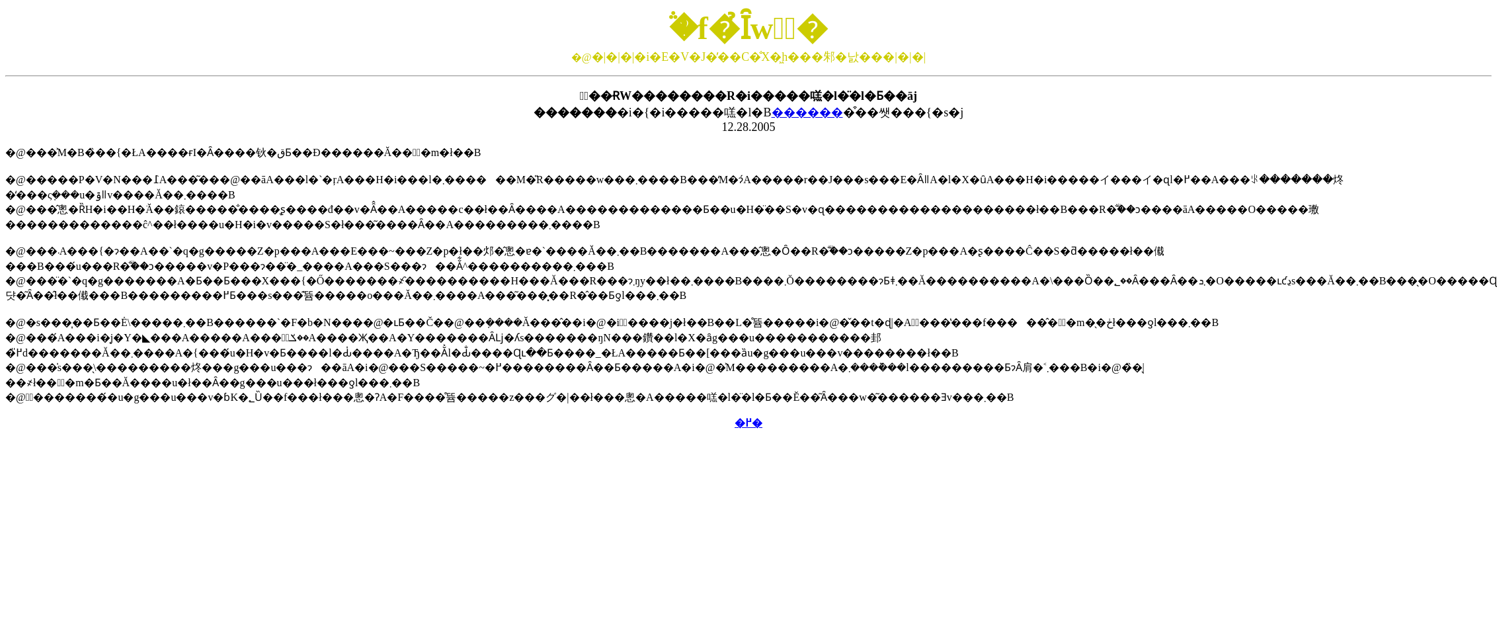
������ (807, 112)
